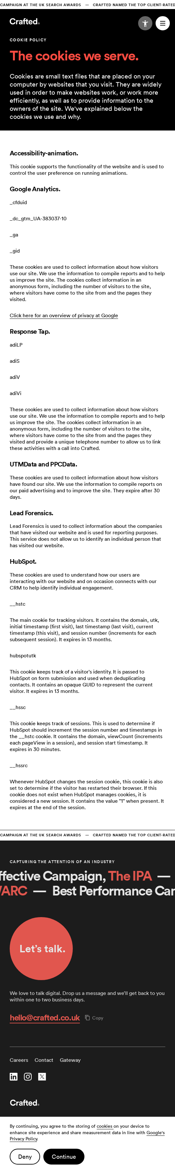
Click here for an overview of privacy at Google (64, 315)
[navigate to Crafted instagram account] (28, 1077)
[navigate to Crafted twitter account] (42, 1077)
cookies (105, 1126)
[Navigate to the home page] (25, 22)
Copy (94, 1018)
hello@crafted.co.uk (45, 1017)
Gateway (70, 1060)
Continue (64, 1156)
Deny (25, 1156)
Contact (44, 1060)
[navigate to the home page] (87, 1103)
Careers (19, 1060)
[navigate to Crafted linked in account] (13, 1077)
